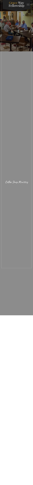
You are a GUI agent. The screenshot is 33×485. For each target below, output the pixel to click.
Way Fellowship (16, 4)
